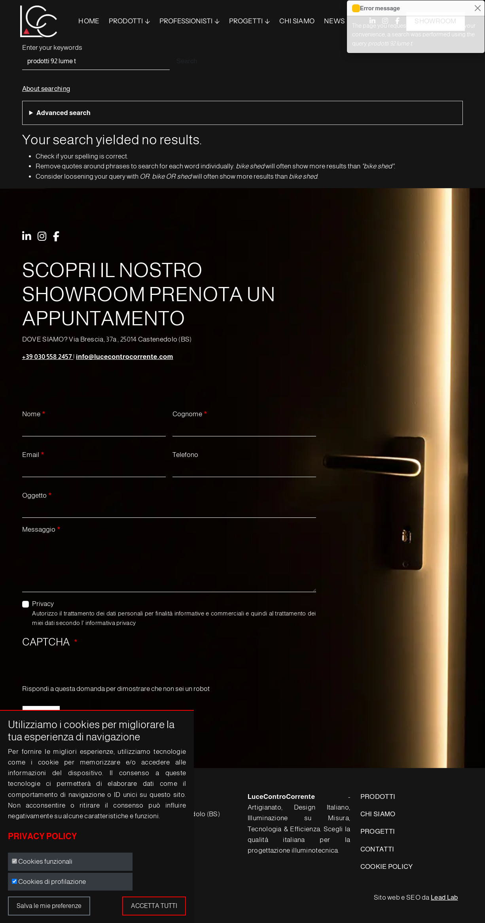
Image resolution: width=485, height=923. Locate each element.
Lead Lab (444, 897)
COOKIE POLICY (386, 866)
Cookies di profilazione (52, 881)
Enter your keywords (52, 47)
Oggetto (34, 495)
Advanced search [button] (63, 113)
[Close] (477, 8)
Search (186, 61)
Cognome (187, 414)
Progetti (246, 21)
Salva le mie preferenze (49, 905)
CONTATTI (377, 849)
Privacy (43, 604)
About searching (46, 88)
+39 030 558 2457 (48, 357)
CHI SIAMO (378, 814)
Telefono (185, 455)
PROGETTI (377, 831)
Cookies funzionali (45, 861)
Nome (31, 414)
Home (88, 21)
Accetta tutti (154, 905)
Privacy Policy (42, 836)
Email (30, 455)
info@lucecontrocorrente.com (124, 357)
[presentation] (82, 668)
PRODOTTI (126, 21)
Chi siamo (297, 21)
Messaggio (38, 529)
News (334, 21)
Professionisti (185, 21)
